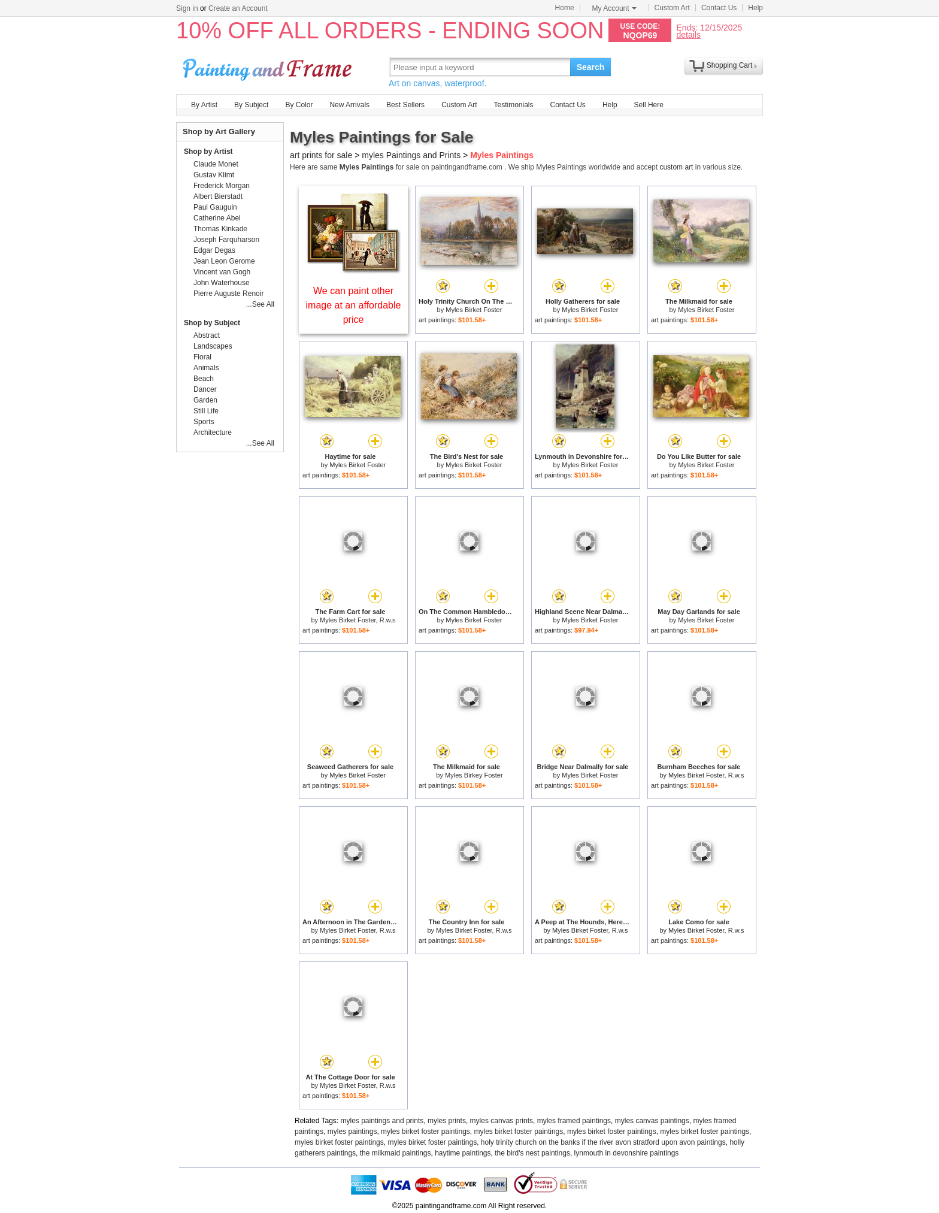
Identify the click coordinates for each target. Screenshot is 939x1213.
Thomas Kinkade (220, 229)
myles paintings (352, 1131)
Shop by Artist (208, 151)
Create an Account (238, 8)
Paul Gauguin (215, 207)
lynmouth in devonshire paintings (626, 1153)
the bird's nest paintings (532, 1153)
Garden (205, 400)
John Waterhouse (221, 283)
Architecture (212, 432)
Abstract (206, 335)
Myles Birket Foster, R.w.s (358, 620)
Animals (206, 368)
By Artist (204, 105)
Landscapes (212, 346)
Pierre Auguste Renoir (228, 293)
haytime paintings (462, 1153)
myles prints (447, 1121)
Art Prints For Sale (269, 66)
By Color (299, 105)
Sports (203, 422)
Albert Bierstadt (218, 196)
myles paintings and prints (382, 1121)
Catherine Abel (217, 218)
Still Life (206, 411)
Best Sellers (405, 105)
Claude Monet (215, 164)
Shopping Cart (730, 65)
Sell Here (649, 105)
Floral (202, 357)
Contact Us (719, 8)
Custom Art (672, 8)
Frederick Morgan (221, 186)
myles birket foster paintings (425, 1131)
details (688, 34)
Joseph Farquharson (226, 239)
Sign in (187, 8)
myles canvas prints (501, 1121)
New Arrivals (349, 105)
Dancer (205, 389)
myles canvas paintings (652, 1121)
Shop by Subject (212, 323)
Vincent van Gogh (221, 272)
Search (591, 67)
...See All (260, 304)
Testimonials (513, 105)
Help (755, 8)
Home (564, 8)
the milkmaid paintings (395, 1153)
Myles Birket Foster (474, 309)
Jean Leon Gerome (224, 261)
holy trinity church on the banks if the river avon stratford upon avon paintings (603, 1142)
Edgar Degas (214, 250)
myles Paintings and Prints (411, 155)
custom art (676, 167)
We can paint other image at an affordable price (353, 305)
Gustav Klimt (213, 175)
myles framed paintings (574, 1121)
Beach (203, 378)
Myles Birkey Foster (474, 775)
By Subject (251, 105)
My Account (614, 8)
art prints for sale (321, 155)
